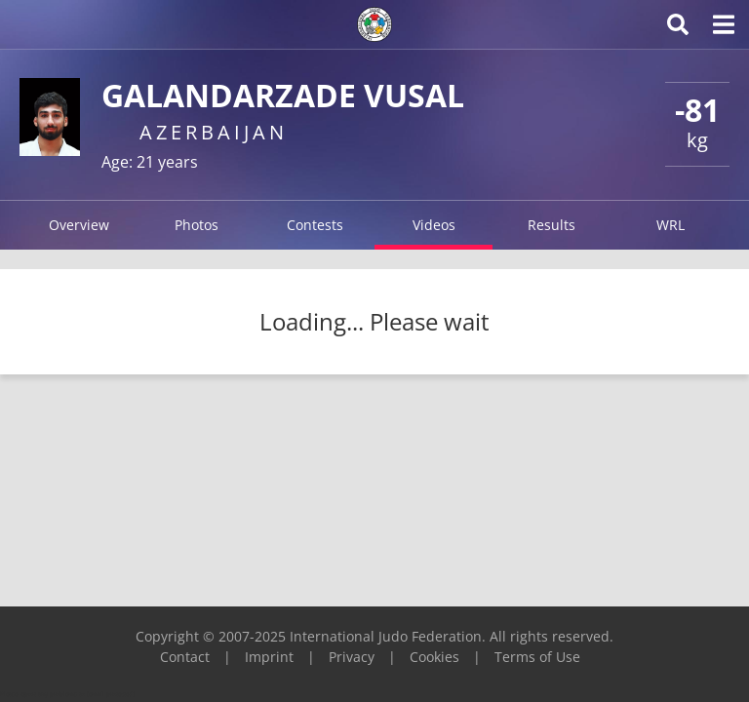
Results (551, 224)
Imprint (269, 656)
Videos (434, 224)
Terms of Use (537, 656)
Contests (315, 224)
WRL (670, 224)
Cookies (434, 656)
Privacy (351, 656)
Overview (79, 224)
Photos (196, 224)
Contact (185, 656)
